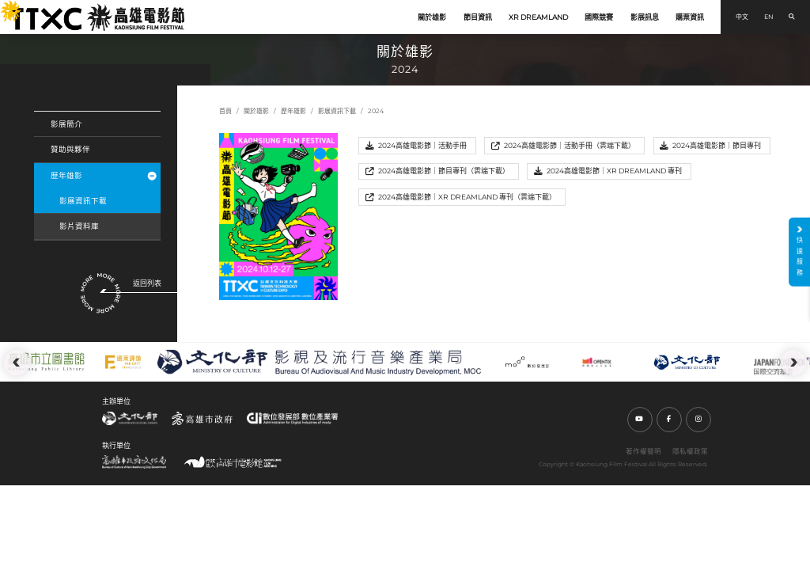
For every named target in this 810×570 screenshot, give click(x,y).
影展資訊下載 (83, 200)
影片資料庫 (79, 226)
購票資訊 (690, 17)
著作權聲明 (643, 451)
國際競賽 (599, 17)
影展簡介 (66, 124)
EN (769, 17)
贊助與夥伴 (70, 149)
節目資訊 (478, 17)
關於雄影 (432, 17)
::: (4, 6)
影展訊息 (644, 17)
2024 (376, 111)
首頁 (225, 111)
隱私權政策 (690, 451)
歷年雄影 (103, 175)
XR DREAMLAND (538, 17)
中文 (742, 17)
